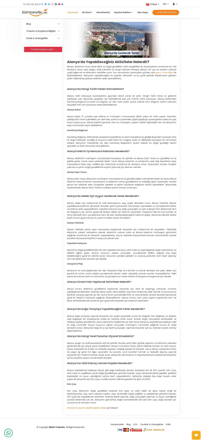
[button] (152, 4)
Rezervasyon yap (43, 49)
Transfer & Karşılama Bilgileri (40, 31)
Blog (28, 23)
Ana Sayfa (72, 12)
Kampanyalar (117, 424)
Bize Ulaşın (142, 12)
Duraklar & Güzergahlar (152, 424)
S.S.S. (135, 424)
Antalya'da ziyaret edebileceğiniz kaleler (86, 407)
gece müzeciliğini (164, 72)
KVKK (168, 424)
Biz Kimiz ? (87, 12)
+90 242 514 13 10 (33, 4)
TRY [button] (165, 4)
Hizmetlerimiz (103, 12)
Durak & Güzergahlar (37, 38)
